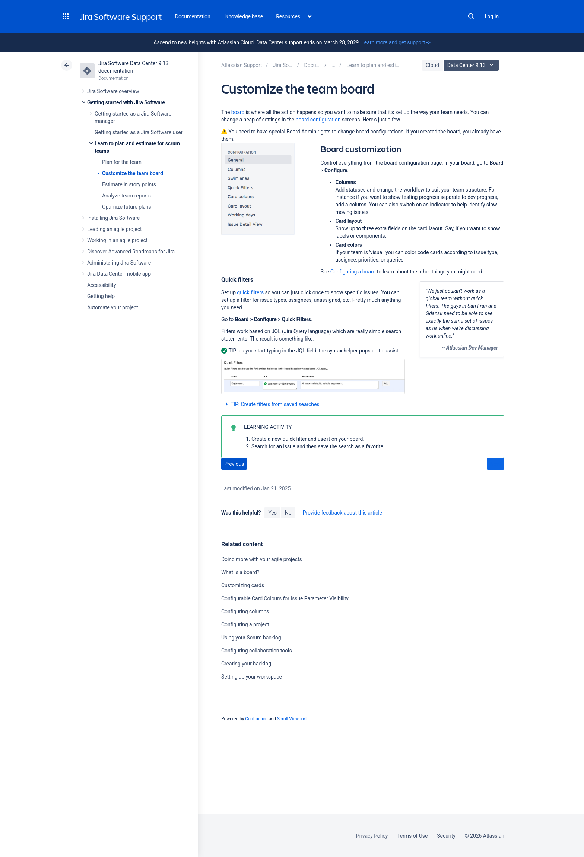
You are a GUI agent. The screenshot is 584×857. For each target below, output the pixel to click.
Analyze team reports (126, 196)
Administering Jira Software (119, 263)
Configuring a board (353, 272)
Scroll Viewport (292, 718)
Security (446, 836)
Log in (492, 16)
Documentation (192, 16)
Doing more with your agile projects (261, 559)
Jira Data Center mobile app (119, 274)
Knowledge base (244, 16)
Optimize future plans (126, 207)
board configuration (318, 120)
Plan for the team (122, 162)
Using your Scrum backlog (251, 638)
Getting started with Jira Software (126, 102)
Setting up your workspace (251, 677)
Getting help (101, 296)
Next (495, 464)
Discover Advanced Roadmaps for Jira (131, 251)
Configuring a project (245, 624)
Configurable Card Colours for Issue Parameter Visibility (285, 598)
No (288, 513)
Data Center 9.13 (472, 65)
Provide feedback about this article (342, 513)
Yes (272, 513)
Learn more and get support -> (395, 42)
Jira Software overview (113, 91)
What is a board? (240, 572)
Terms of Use (412, 836)
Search (471, 16)
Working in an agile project (117, 240)
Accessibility (101, 285)
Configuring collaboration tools (256, 651)
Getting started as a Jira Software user (138, 132)
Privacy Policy (372, 836)
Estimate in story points (129, 184)
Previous (234, 464)
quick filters (250, 292)
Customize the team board (132, 173)
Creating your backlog (246, 664)
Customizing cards (242, 585)
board (238, 112)
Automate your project (112, 307)
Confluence (256, 718)
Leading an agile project (114, 229)
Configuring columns (245, 611)
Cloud (432, 65)
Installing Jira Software (113, 218)
